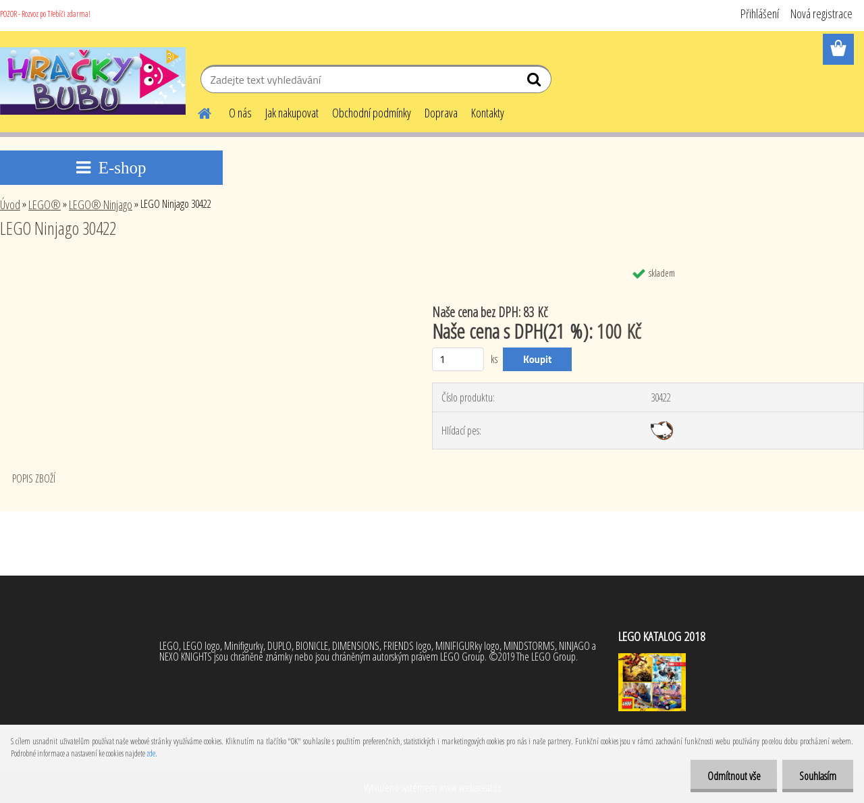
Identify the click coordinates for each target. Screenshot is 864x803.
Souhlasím (817, 776)
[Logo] (93, 81)
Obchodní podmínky (371, 113)
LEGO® (44, 204)
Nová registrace (821, 13)
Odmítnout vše (733, 776)
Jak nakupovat (292, 113)
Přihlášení (759, 13)
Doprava (441, 113)
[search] (535, 82)
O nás (240, 113)
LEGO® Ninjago (100, 204)
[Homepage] (196, 111)
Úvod (10, 204)
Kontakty (487, 113)
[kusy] (458, 359)
